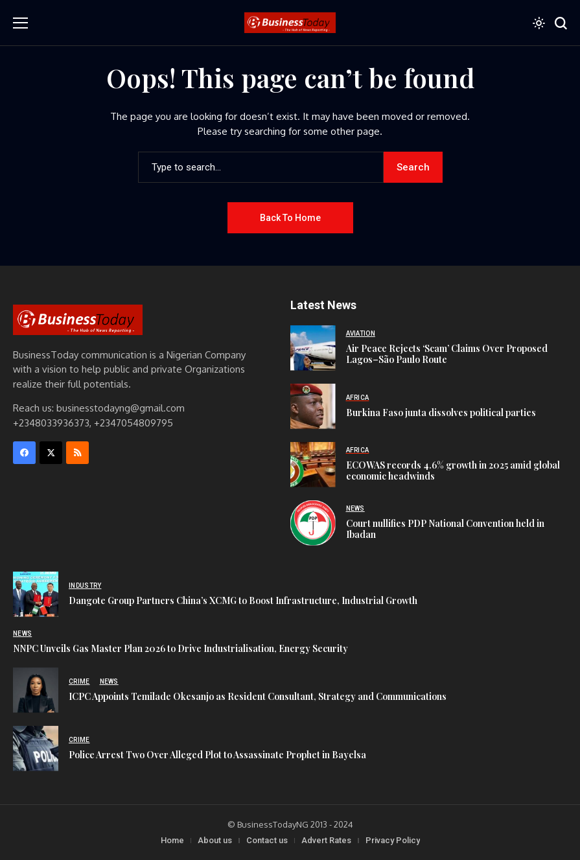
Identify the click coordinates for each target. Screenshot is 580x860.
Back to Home (290, 218)
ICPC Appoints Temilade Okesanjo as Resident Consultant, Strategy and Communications (258, 696)
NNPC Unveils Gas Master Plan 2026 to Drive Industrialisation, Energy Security (180, 648)
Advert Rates (326, 840)
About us (215, 840)
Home (172, 840)
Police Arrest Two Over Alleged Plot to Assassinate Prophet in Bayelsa (217, 755)
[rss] (77, 452)
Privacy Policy (392, 840)
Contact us (267, 840)
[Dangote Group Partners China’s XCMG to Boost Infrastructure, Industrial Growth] (35, 594)
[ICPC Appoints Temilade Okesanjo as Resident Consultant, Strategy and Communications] (35, 690)
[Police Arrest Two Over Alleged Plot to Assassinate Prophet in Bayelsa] (35, 748)
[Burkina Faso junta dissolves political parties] (313, 406)
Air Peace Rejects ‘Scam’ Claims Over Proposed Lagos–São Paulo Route (447, 354)
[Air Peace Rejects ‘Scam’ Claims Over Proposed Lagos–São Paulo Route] (313, 348)
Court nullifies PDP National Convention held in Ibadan (445, 528)
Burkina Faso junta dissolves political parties (441, 412)
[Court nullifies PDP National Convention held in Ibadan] (313, 523)
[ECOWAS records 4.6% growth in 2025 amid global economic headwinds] (313, 464)
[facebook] (24, 452)
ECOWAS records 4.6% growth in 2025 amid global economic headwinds (453, 470)
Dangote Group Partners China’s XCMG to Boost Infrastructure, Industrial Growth (243, 600)
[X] (51, 452)
